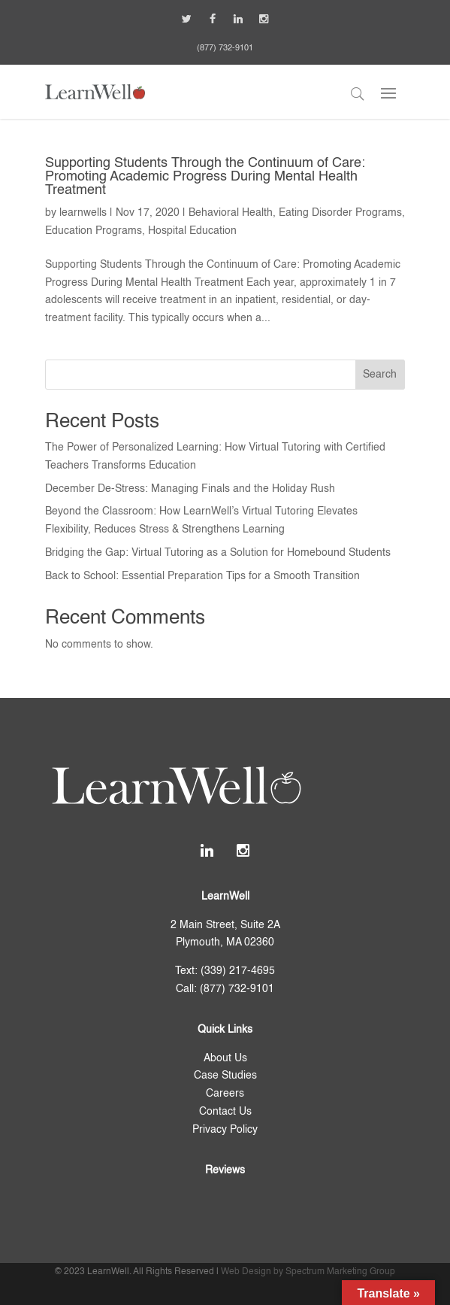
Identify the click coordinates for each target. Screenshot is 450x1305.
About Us (225, 1058)
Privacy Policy (225, 1129)
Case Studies (225, 1075)
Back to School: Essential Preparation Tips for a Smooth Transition (202, 576)
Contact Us (225, 1111)
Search (380, 374)
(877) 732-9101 (225, 48)
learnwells (83, 213)
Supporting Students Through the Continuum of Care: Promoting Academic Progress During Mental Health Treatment (205, 176)
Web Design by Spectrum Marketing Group (308, 1271)
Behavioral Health (231, 213)
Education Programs (93, 231)
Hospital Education (192, 231)
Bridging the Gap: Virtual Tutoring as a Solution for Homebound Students (218, 553)
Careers (225, 1093)
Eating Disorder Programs (340, 213)
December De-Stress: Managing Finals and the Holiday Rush (190, 489)
